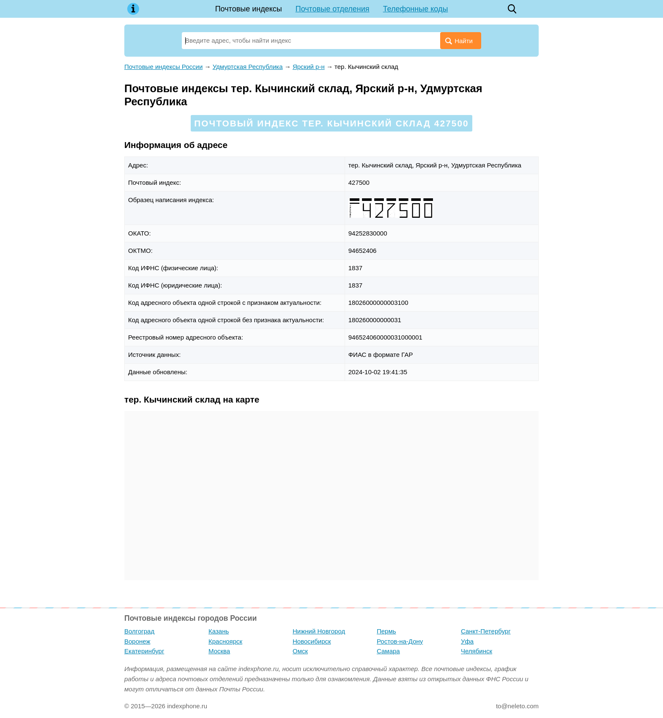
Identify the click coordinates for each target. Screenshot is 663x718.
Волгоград (139, 631)
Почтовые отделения (333, 9)
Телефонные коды (415, 9)
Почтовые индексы (248, 9)
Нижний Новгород (319, 631)
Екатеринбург (144, 651)
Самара (388, 651)
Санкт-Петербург (486, 631)
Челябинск (476, 651)
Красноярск (225, 641)
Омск (300, 651)
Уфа (467, 641)
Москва (219, 651)
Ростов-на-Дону (400, 641)
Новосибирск (312, 641)
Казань (218, 631)
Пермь (386, 631)
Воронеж (137, 641)
